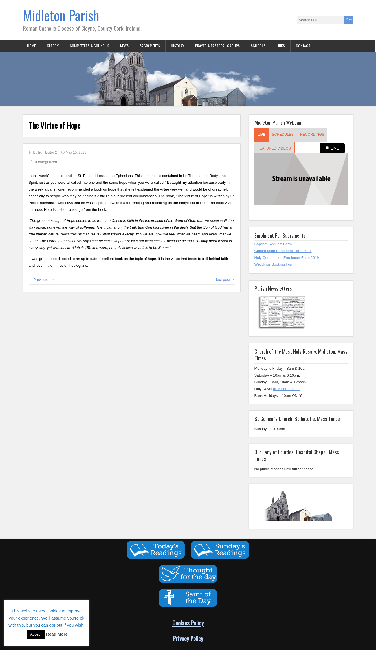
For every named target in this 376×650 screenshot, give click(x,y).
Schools (258, 46)
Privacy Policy (188, 638)
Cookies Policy (188, 622)
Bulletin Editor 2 (45, 152)
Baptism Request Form (273, 244)
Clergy (53, 46)
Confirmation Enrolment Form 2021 (283, 251)
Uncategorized (45, 162)
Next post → (224, 279)
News (124, 46)
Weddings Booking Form (274, 264)
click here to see (286, 389)
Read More (57, 634)
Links (280, 46)
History (177, 46)
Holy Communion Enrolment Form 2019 (286, 257)
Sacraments (150, 46)
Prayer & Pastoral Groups (217, 46)
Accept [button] (35, 634)
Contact (303, 46)
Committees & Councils (89, 46)
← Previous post (42, 279)
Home (31, 46)
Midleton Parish (61, 15)
